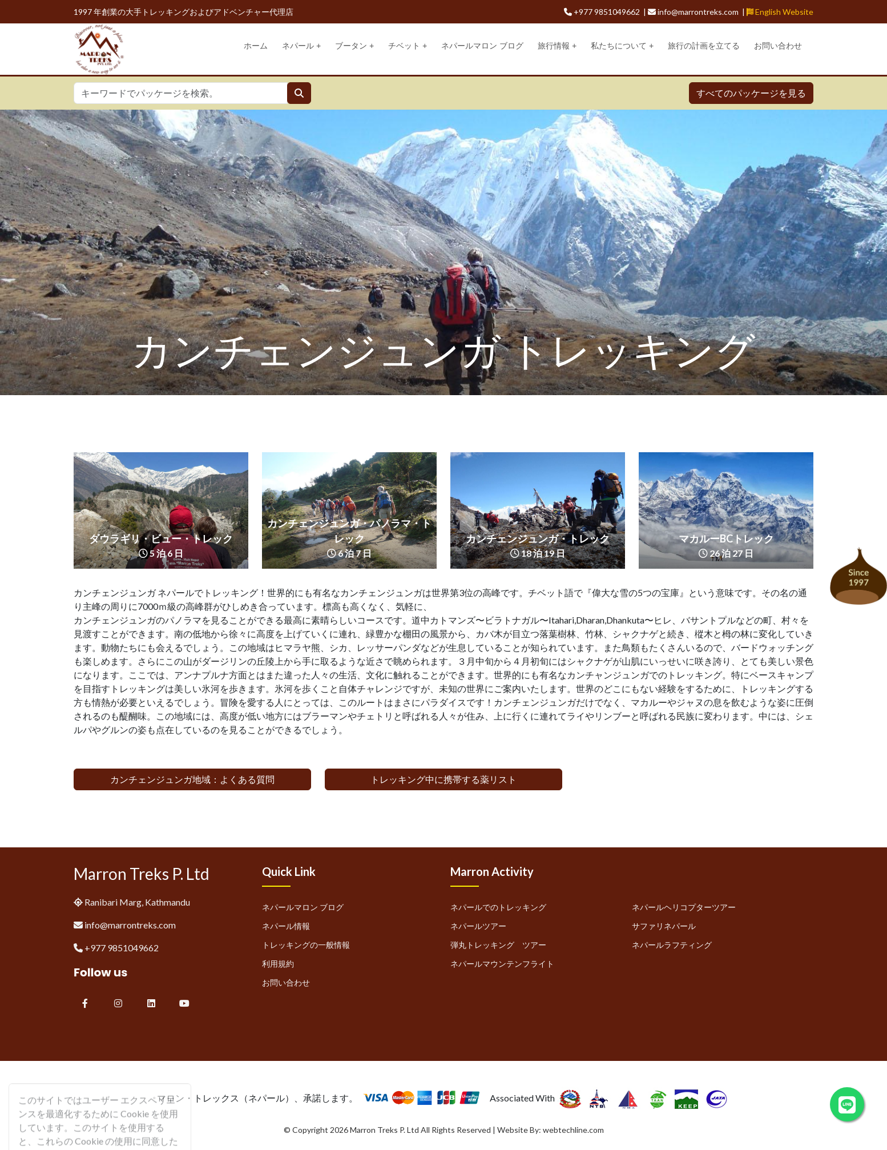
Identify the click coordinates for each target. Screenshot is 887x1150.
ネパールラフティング (672, 945)
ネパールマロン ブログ (482, 45)
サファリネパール (664, 926)
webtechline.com (573, 1130)
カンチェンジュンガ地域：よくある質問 (192, 779)
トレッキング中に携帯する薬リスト (443, 779)
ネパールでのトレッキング (498, 907)
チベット (407, 46)
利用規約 (278, 963)
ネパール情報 (286, 926)
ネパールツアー (478, 926)
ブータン (354, 46)
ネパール (301, 46)
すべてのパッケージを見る (751, 92)
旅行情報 (557, 46)
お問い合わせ (778, 45)
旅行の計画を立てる (704, 45)
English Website (780, 12)
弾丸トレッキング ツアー (498, 945)
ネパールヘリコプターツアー (684, 907)
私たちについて (622, 46)
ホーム (256, 45)
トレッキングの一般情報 (306, 945)
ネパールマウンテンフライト (502, 963)
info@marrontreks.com (130, 924)
